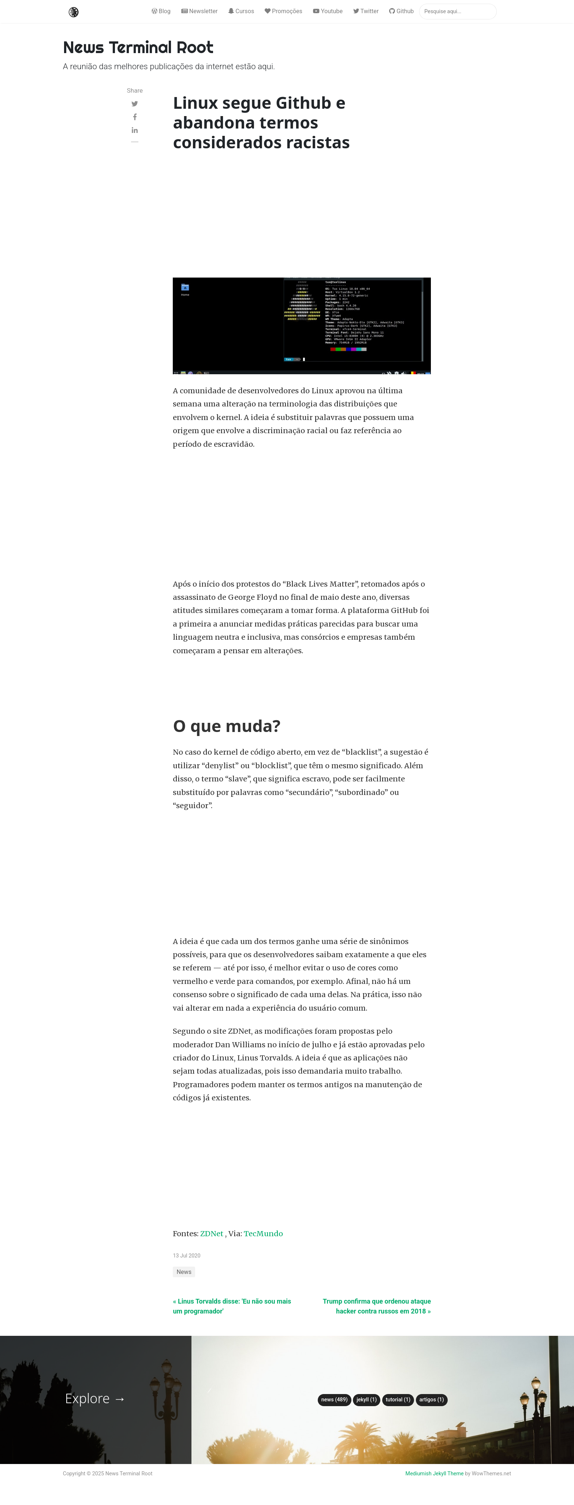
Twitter (366, 11)
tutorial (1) (398, 1400)
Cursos (241, 11)
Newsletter (199, 11)
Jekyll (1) (367, 1400)
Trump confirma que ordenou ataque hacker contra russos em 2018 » (377, 1306)
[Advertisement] (302, 216)
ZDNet (211, 1233)
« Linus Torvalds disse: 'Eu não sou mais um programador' (232, 1306)
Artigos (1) (432, 1400)
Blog (161, 11)
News (183, 1271)
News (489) (334, 1400)
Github (401, 11)
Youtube (328, 11)
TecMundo (263, 1233)
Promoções (283, 11)
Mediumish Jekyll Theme (435, 1474)
